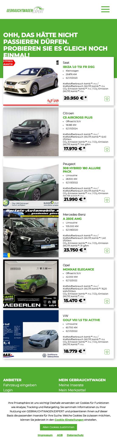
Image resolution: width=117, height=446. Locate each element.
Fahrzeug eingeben (20, 385)
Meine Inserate (71, 385)
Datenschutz (75, 435)
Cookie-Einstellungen (69, 419)
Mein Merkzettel (72, 390)
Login (8, 390)
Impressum (45, 435)
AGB (60, 435)
